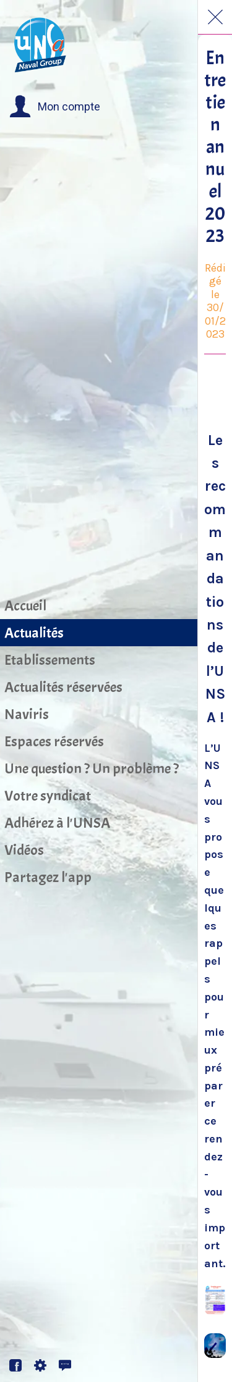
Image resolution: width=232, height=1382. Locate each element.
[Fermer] (215, 17)
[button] (54, 106)
